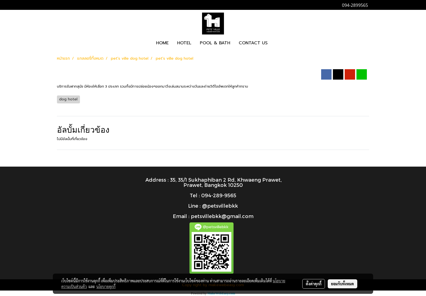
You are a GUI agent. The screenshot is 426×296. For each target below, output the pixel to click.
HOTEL (184, 43)
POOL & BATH (215, 43)
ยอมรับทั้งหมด (342, 283)
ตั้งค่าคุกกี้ (313, 283)
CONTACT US (253, 43)
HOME (162, 43)
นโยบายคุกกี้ (106, 286)
